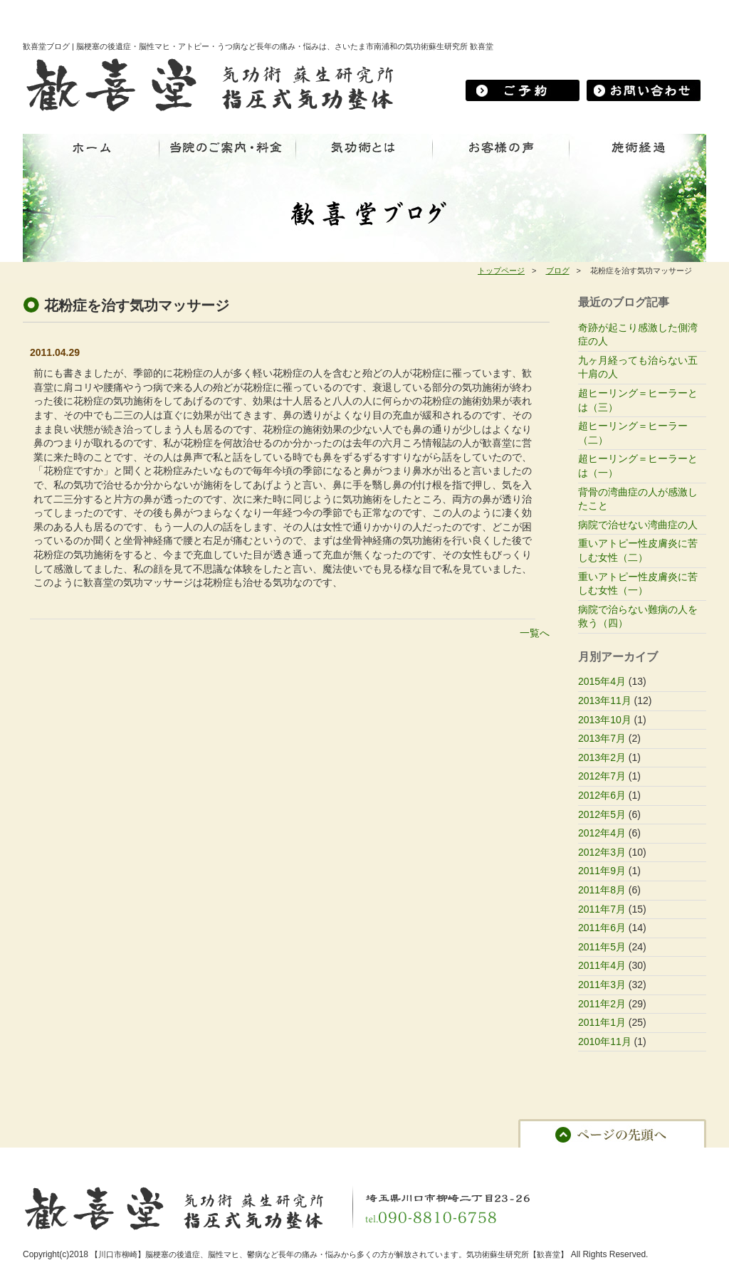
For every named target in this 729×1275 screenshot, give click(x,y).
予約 (403, 1158)
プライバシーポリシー (511, 1158)
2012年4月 (602, 833)
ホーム (43, 1158)
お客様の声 (292, 1158)
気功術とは (184, 1158)
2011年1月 (602, 1022)
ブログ (558, 270)
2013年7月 (602, 738)
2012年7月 (602, 776)
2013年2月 (602, 757)
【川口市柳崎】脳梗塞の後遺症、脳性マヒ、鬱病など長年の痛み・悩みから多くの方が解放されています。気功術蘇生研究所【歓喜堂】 (329, 1254)
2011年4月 (602, 965)
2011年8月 (602, 890)
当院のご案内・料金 (108, 1158)
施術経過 (238, 1158)
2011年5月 (602, 947)
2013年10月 (604, 719)
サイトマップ (594, 1158)
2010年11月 (604, 1041)
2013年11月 (604, 700)
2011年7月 (602, 909)
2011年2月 (602, 1003)
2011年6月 (602, 927)
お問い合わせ (353, 1158)
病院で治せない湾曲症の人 (638, 524)
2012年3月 (602, 852)
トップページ (501, 270)
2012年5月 (602, 814)
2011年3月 (602, 984)
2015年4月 (602, 681)
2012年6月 (602, 795)
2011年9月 (602, 870)
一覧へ (535, 633)
